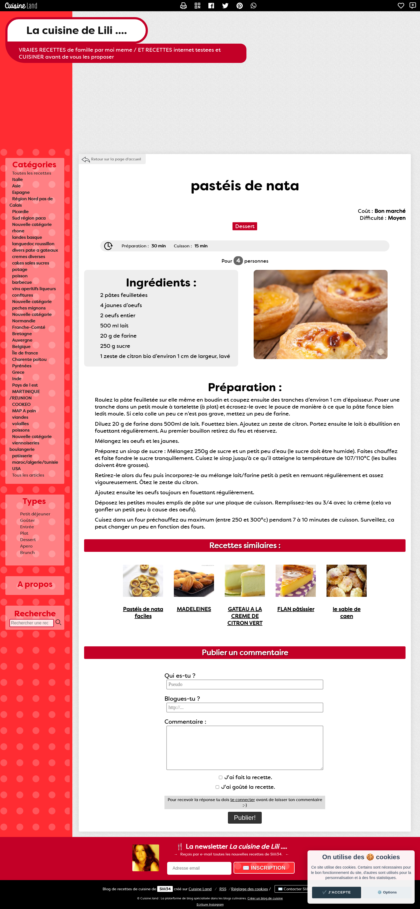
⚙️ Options (387, 892)
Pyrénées (21, 366)
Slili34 (165, 889)
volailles (20, 424)
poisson (20, 276)
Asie (16, 186)
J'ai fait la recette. (245, 777)
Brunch (27, 552)
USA (16, 469)
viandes (20, 417)
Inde (16, 379)
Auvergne (22, 340)
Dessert (28, 539)
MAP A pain (24, 411)
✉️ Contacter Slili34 (296, 889)
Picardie (20, 211)
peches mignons (29, 308)
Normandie (23, 321)
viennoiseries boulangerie (24, 446)
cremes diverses (28, 256)
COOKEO (21, 404)
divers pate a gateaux (35, 250)
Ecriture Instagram (210, 904)
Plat (24, 533)
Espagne (21, 192)
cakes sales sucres (30, 263)
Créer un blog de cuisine (265, 898)
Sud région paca (29, 218)
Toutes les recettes (31, 173)
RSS (222, 889)
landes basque (27, 237)
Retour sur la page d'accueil (116, 159)
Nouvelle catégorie (32, 224)
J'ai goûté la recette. (245, 786)
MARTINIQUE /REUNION (24, 395)
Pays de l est (25, 385)
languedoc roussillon (33, 244)
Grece (18, 372)
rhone (18, 231)
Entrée (27, 527)
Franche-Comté (28, 327)
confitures (22, 295)
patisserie (22, 456)
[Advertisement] (210, 105)
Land (200, 889)
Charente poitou (29, 359)
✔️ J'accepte (336, 892)
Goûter (27, 520)
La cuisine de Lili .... (76, 30)
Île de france (25, 353)
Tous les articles (28, 475)
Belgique (21, 346)
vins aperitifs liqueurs (34, 289)
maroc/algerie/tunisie (35, 462)
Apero (26, 546)
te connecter (242, 799)
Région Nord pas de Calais (31, 202)
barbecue (22, 282)
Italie (17, 179)
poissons (20, 430)
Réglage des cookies (249, 889)
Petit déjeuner (35, 514)
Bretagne (22, 334)
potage (19, 269)
